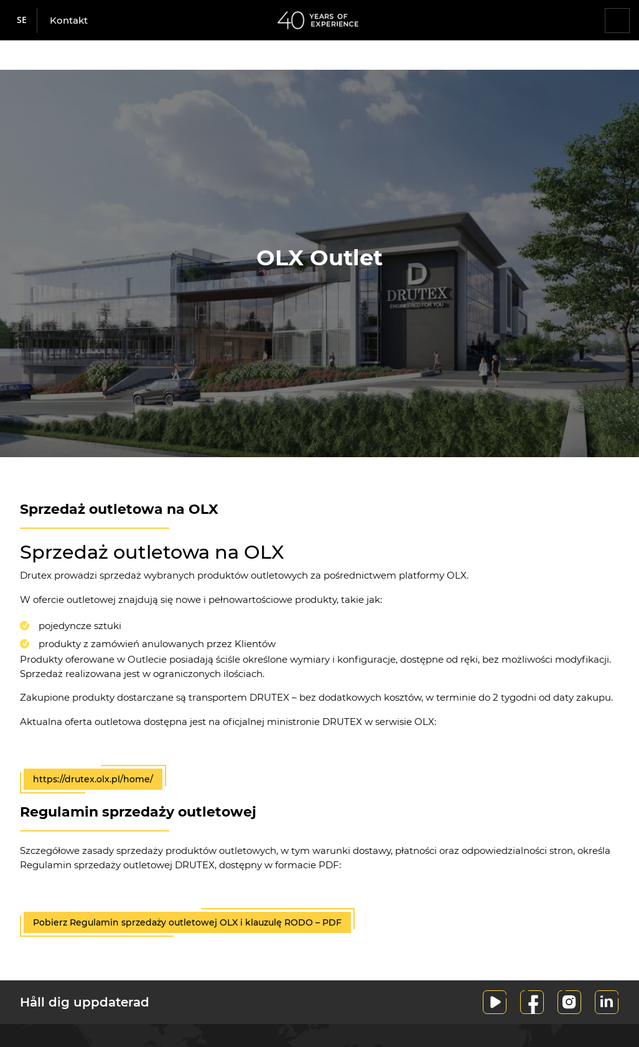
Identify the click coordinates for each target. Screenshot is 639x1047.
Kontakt (69, 20)
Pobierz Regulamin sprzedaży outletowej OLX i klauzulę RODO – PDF (187, 922)
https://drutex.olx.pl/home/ (93, 779)
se (22, 20)
